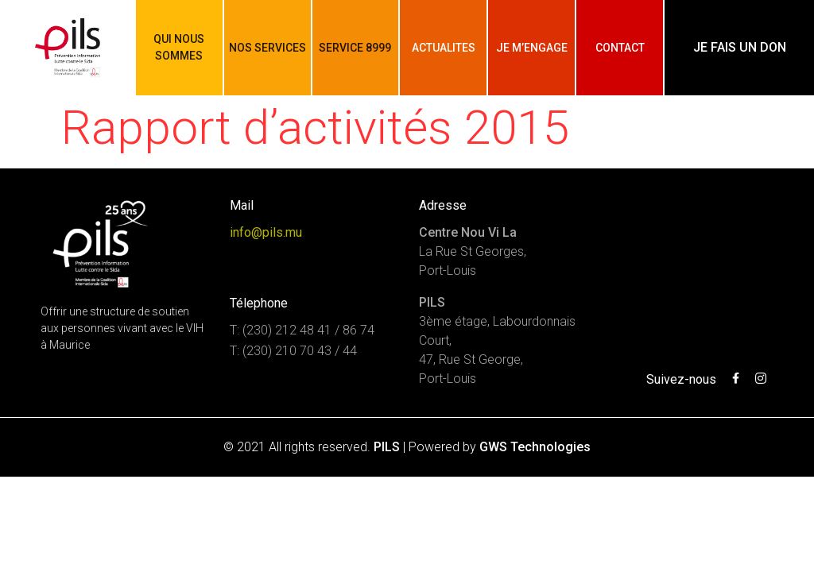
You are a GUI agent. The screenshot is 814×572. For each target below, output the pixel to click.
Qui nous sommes (178, 47)
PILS (387, 446)
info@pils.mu (266, 232)
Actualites (443, 47)
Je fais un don (739, 47)
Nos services (267, 47)
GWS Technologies (535, 446)
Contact (620, 47)
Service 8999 (355, 47)
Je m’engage (532, 47)
